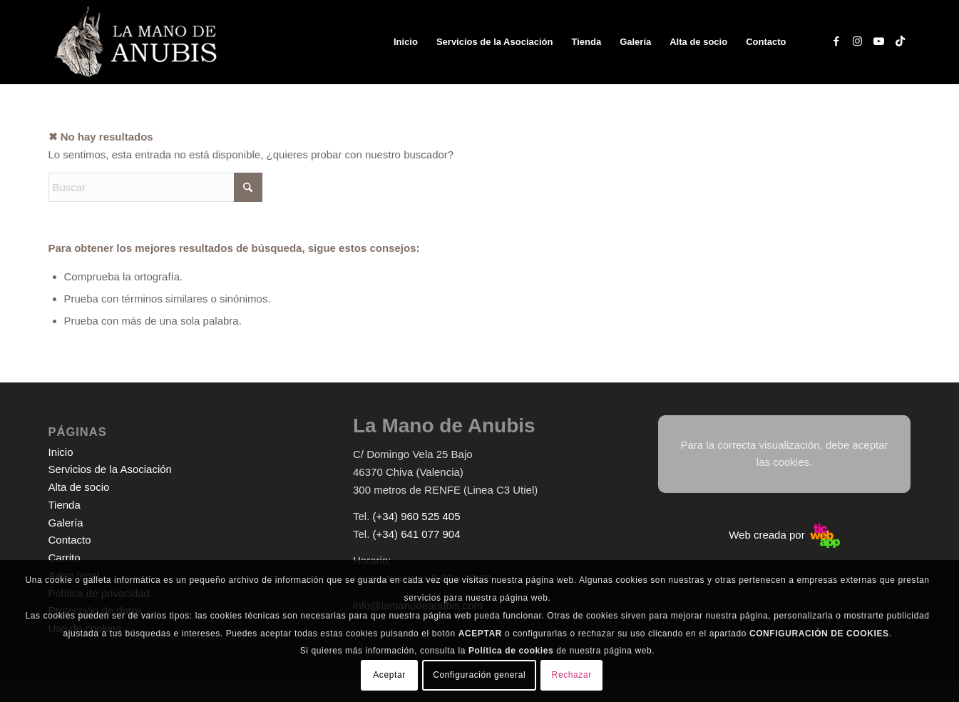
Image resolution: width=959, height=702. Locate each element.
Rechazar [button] (572, 675)
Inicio (60, 452)
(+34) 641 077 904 (417, 534)
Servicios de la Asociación (110, 469)
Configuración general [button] (479, 675)
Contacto (69, 540)
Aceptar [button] (389, 675)
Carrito (64, 557)
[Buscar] (155, 187)
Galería (65, 523)
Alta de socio (79, 487)
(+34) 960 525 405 (417, 516)
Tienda (64, 505)
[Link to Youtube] (879, 41)
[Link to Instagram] (857, 41)
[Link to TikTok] (900, 41)
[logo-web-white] (138, 42)
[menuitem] (405, 42)
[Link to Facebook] (836, 41)
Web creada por (784, 535)
